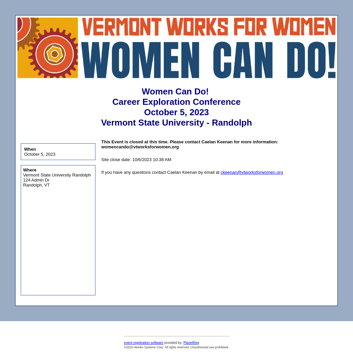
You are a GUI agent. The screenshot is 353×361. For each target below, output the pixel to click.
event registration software (143, 343)
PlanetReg (191, 343)
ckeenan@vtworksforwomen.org (252, 172)
